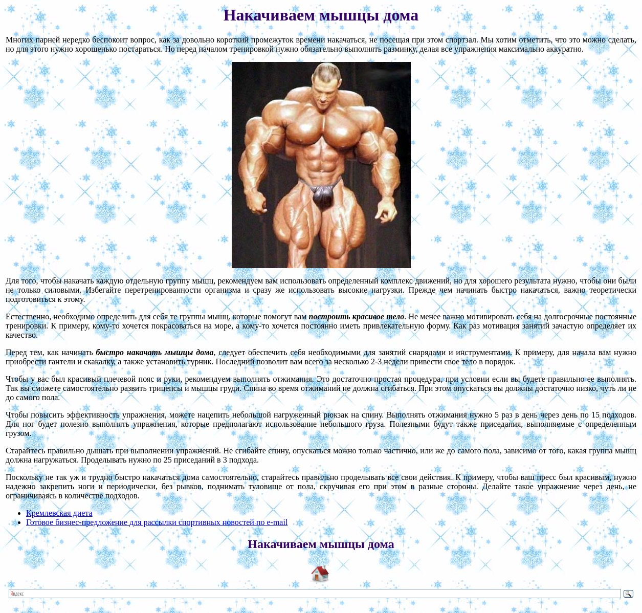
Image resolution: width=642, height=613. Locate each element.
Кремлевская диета (59, 513)
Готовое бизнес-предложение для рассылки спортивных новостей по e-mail (156, 522)
